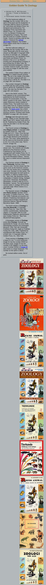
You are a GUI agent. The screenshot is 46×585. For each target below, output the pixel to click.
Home (35, 1)
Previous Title (15, 1)
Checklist (26, 1)
